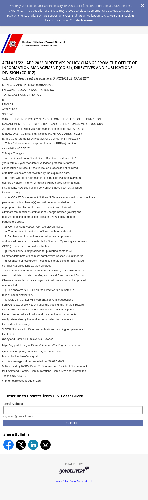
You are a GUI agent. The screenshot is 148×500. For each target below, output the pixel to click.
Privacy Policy (61, 481)
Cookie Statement (83, 20)
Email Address (13, 403)
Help (91, 481)
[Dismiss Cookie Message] (142, 5)
